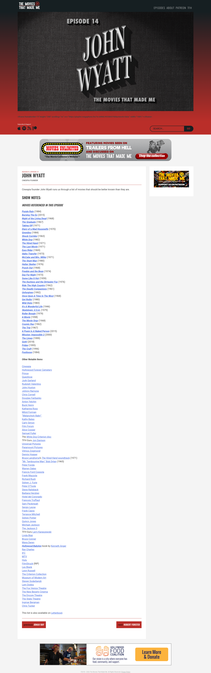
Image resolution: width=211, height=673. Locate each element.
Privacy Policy (125, 672)
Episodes (159, 8)
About (170, 8)
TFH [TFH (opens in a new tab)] (190, 8)
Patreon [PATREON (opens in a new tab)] (181, 8)
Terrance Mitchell (31, 514)
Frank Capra (28, 510)
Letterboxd (56, 613)
